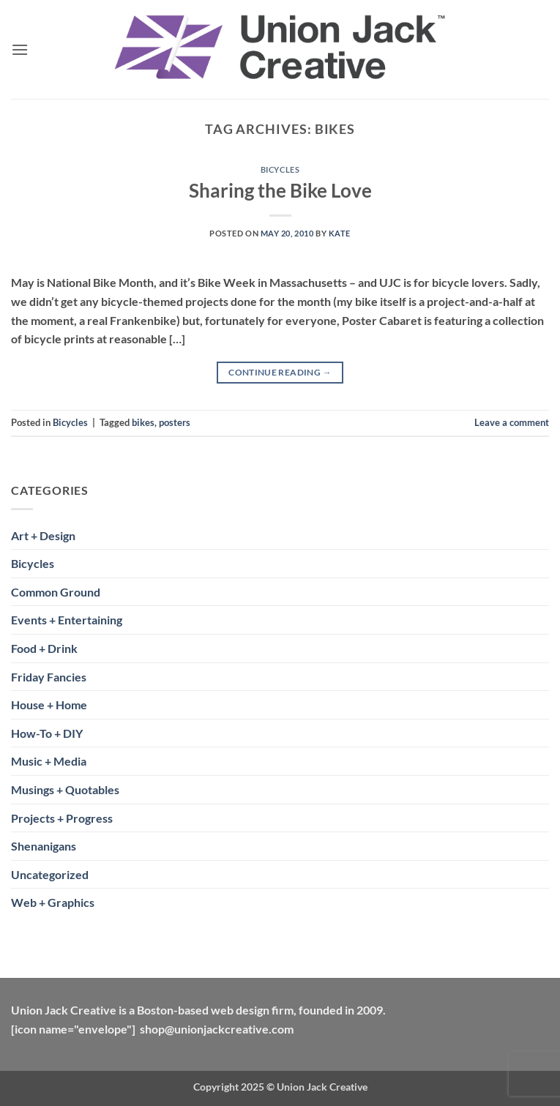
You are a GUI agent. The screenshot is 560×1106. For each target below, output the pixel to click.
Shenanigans (43, 846)
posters (174, 422)
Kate (340, 233)
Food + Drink (44, 648)
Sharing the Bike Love (280, 190)
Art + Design (43, 535)
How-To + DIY (47, 733)
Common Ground (55, 592)
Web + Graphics (52, 902)
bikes (143, 422)
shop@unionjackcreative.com (217, 1029)
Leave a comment (511, 422)
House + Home (49, 704)
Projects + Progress (62, 818)
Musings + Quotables (65, 789)
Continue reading (280, 372)
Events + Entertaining (66, 620)
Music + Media (48, 761)
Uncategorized (50, 874)
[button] (20, 49)
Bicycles (280, 169)
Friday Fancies (48, 677)
